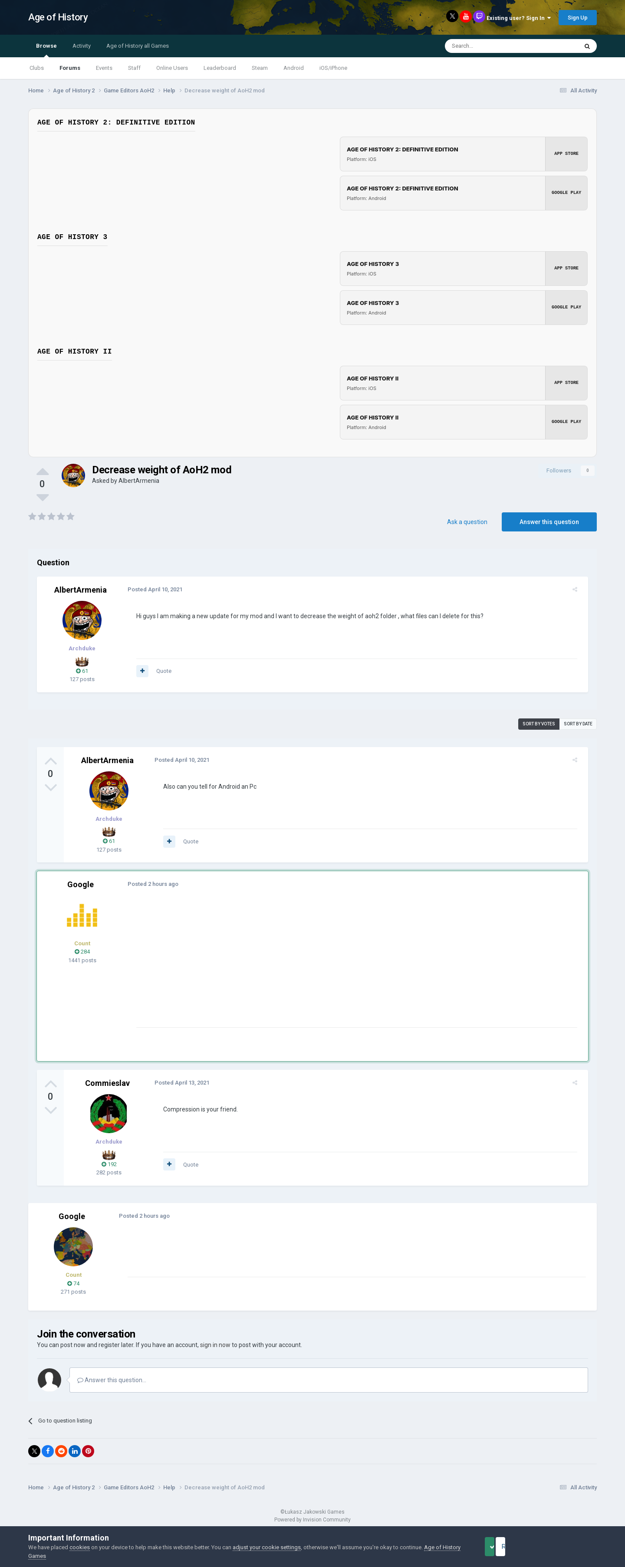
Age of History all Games (137, 46)
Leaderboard (220, 68)
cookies (79, 1547)
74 (73, 1283)
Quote (160, 671)
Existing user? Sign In (519, 18)
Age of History (58, 17)
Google (80, 884)
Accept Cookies (501, 1546)
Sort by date (578, 723)
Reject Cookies (567, 1546)
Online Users (172, 68)
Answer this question (549, 521)
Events (104, 68)
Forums (69, 68)
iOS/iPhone (333, 68)
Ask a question (467, 521)
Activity (81, 46)
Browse (46, 50)
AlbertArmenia (138, 480)
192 (109, 1164)
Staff (134, 68)
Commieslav (107, 1083)
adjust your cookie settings (267, 1547)
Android (293, 68)
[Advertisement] (290, 966)
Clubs (37, 68)
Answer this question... (111, 1380)
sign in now (215, 1344)
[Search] (490, 46)
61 (82, 671)
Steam (260, 68)
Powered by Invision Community (312, 1520)
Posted (151, 589)
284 (82, 951)
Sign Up (578, 17)
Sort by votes (539, 723)
